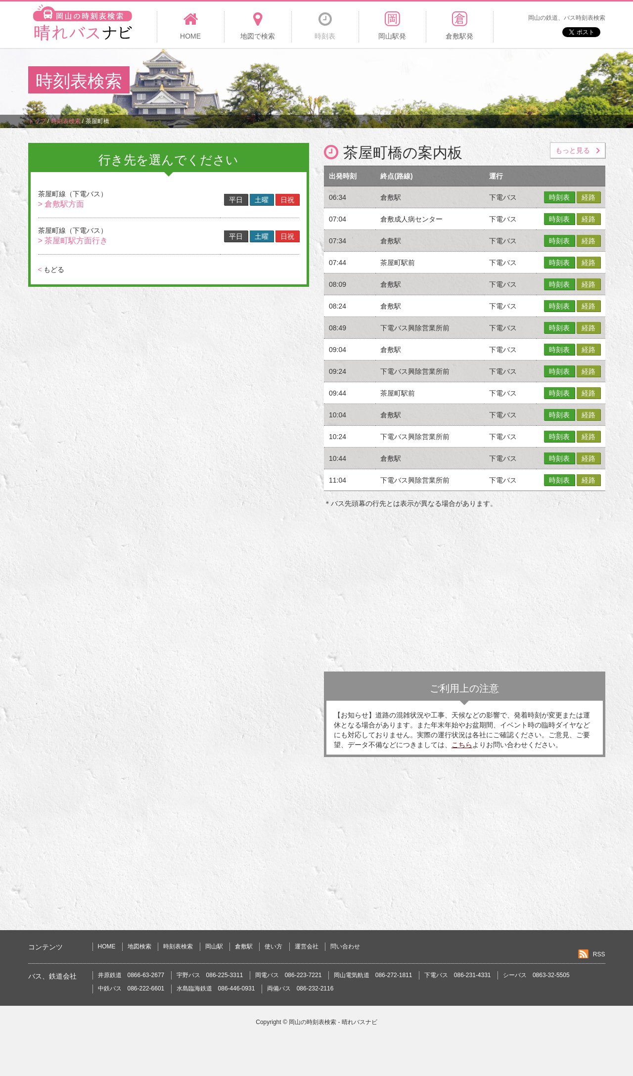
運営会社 (306, 946)
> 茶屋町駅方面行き (73, 240)
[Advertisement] (425, 81)
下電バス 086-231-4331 (457, 975)
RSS (599, 954)
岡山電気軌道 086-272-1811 (373, 975)
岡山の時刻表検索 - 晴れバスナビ (333, 1022)
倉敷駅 (244, 946)
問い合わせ (345, 946)
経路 (588, 197)
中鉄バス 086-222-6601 (131, 988)
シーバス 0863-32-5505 (536, 975)
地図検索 (139, 946)
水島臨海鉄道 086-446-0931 (216, 988)
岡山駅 (214, 946)
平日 (236, 200)
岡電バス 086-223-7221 (288, 975)
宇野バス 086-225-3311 (210, 975)
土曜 (262, 200)
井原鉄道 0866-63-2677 (131, 975)
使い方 (273, 946)
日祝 (287, 200)
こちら (462, 745)
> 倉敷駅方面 (61, 204)
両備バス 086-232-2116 (300, 988)
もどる (51, 269)
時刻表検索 (178, 946)
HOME (107, 946)
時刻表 (559, 197)
